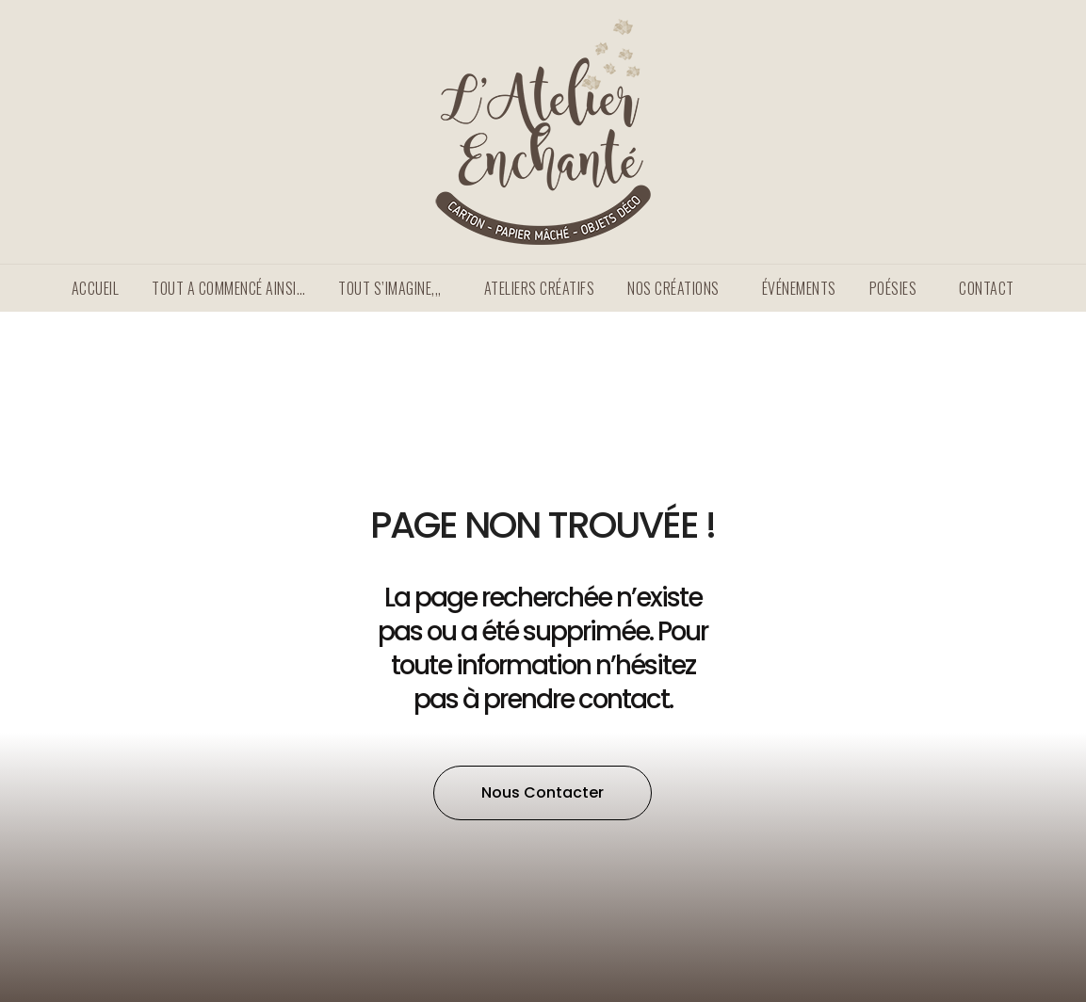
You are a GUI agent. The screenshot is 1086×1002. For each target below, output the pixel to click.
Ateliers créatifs (539, 288)
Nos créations (678, 288)
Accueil (96, 288)
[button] (542, 793)
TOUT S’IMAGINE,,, (394, 288)
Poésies (898, 288)
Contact (986, 288)
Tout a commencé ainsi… (228, 288)
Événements (799, 288)
